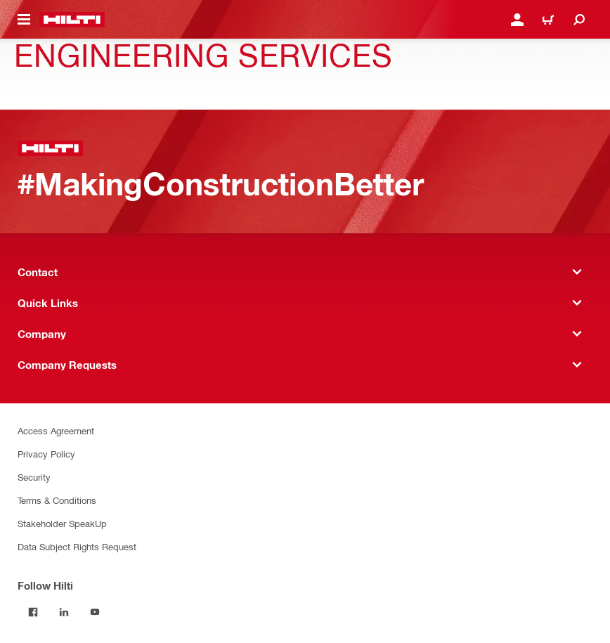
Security (34, 477)
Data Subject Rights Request (77, 546)
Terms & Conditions (57, 500)
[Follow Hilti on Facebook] (33, 612)
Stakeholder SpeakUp (62, 523)
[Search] (579, 19)
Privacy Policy (46, 453)
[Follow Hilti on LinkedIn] (63, 612)
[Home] (72, 19)
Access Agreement (56, 430)
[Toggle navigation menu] (23, 19)
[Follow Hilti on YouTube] (94, 612)
